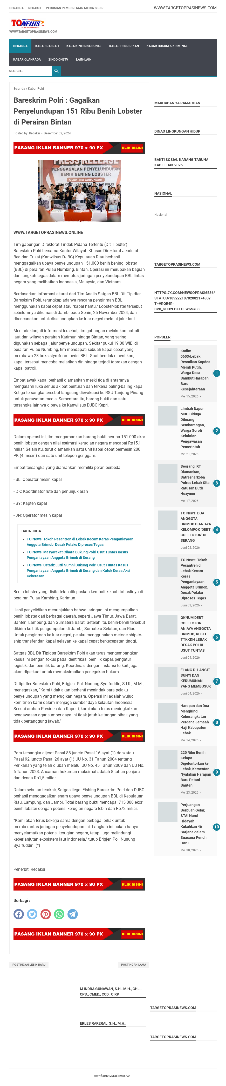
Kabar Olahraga (27, 59)
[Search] (29, 71)
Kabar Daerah (47, 46)
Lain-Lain (83, 59)
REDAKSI (34, 8)
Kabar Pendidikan (124, 46)
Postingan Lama (133, 964)
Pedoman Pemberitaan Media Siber (75, 8)
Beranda (16, 8)
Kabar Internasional (83, 46)
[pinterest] (45, 914)
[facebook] (18, 914)
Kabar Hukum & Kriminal (167, 46)
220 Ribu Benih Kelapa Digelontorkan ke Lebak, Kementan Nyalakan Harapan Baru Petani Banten (196, 768)
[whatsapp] (59, 914)
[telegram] (72, 914)
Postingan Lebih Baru (28, 964)
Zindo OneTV (58, 59)
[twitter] (32, 914)
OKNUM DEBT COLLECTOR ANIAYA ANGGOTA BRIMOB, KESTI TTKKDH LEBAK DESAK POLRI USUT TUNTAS (196, 634)
